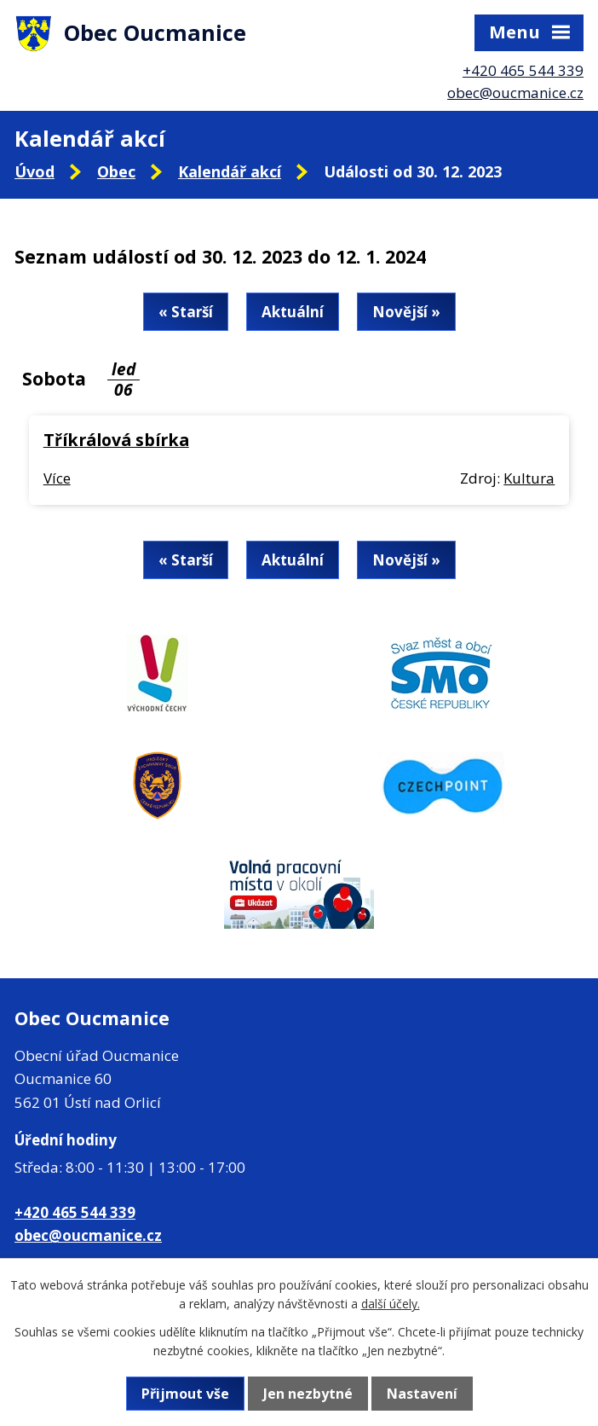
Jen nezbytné (308, 1393)
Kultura (529, 478)
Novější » (406, 312)
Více (57, 478)
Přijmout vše (185, 1393)
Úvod (34, 171)
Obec (116, 171)
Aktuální (293, 312)
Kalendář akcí (229, 171)
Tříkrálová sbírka (116, 439)
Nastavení (422, 1393)
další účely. (390, 1304)
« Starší (185, 312)
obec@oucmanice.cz (515, 92)
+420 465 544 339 (523, 70)
